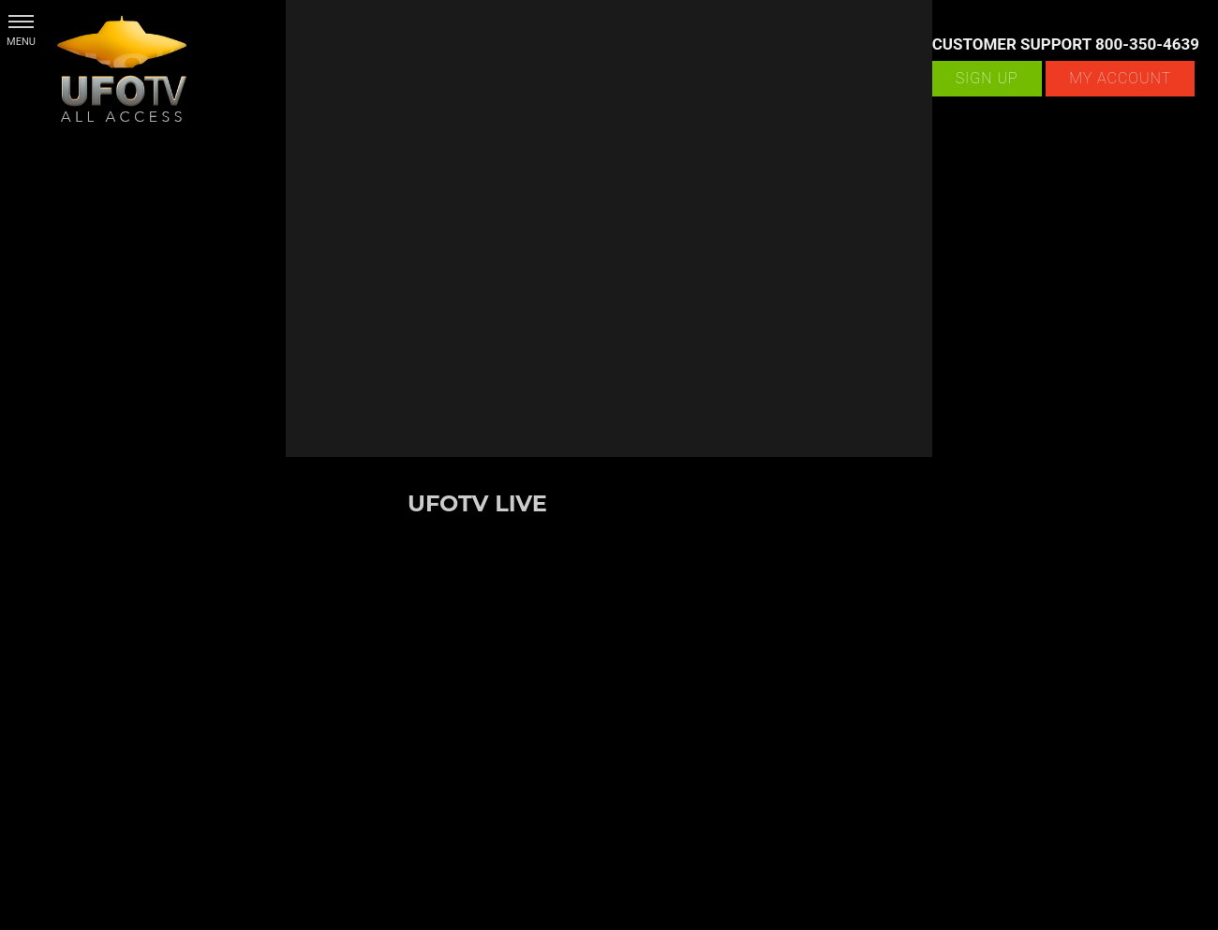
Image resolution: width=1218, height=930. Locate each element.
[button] (21, 21)
